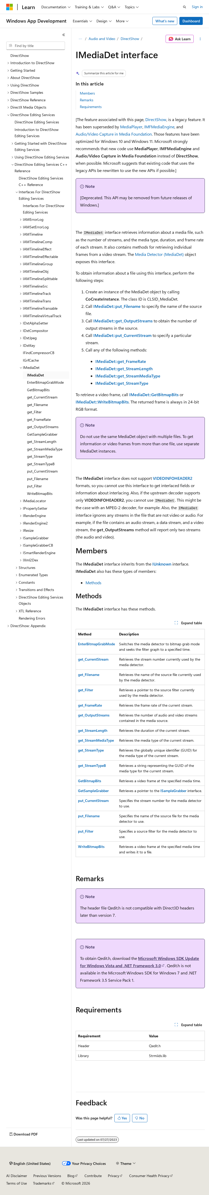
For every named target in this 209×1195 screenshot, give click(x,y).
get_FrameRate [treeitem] (39, 419)
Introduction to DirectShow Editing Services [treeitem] (36, 132)
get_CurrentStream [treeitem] (42, 397)
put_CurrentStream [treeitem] (42, 471)
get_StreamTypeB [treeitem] (41, 463)
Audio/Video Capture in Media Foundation (114, 134)
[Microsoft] (9, 7)
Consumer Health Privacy (149, 1175)
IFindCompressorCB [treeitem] (38, 352)
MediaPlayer (131, 126)
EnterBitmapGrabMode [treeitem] (45, 382)
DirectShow (130, 38)
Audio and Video (102, 38)
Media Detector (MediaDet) (159, 254)
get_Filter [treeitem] (34, 411)
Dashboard (191, 20)
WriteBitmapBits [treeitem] (40, 493)
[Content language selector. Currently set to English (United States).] (30, 1163)
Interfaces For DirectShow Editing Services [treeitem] (43, 209)
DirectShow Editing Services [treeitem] (37, 122)
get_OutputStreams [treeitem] (42, 426)
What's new (164, 20)
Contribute (93, 1175)
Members (87, 93)
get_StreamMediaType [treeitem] (44, 449)
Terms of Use (16, 1183)
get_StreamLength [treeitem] (41, 441)
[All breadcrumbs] (80, 39)
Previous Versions (47, 1175)
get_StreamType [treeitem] (40, 456)
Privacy (113, 1175)
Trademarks (42, 1183)
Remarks (86, 99)
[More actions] (200, 39)
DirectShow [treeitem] (19, 55)
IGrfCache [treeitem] (31, 360)
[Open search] (184, 7)
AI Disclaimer (16, 1175)
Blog (70, 1175)
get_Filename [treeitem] (37, 404)
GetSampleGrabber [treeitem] (42, 434)
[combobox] (35, 46)
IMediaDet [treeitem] (35, 375)
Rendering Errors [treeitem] (32, 618)
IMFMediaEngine (159, 126)
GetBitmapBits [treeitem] (38, 389)
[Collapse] (63, 34)
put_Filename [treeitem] (37, 478)
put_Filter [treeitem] (34, 485)
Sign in (197, 6)
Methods (93, 582)
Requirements (91, 106)
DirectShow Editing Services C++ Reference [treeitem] (41, 181)
